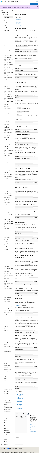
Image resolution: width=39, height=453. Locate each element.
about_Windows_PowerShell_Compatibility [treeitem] (8, 334)
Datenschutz (26, 450)
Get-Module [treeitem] (5, 382)
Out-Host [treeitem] (5, 414)
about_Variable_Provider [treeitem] (8, 322)
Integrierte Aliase (18, 22)
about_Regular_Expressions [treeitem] (8, 244)
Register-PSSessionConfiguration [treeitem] (7, 426)
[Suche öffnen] (33, 1)
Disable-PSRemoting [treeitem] (7, 348)
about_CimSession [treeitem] (7, 46)
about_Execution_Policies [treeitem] (8, 96)
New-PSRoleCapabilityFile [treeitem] (8, 402)
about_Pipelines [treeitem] (6, 217)
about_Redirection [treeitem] (7, 237)
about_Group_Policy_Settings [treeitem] (8, 133)
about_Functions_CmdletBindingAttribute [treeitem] (8, 127)
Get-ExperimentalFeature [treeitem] (7, 374)
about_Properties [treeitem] (7, 230)
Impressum (20, 452)
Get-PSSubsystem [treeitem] (6, 391)
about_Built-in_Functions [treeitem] (8, 33)
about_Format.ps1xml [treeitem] (7, 108)
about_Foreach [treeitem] (6, 106)
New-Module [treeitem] (6, 398)
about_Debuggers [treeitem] (7, 82)
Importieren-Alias (20, 401)
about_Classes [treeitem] (6, 48)
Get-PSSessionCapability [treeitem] (7, 387)
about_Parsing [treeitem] (6, 210)
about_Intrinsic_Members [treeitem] (8, 142)
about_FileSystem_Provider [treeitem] (8, 102)
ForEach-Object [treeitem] (6, 371)
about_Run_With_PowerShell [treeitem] (8, 269)
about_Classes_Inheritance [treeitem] (8, 53)
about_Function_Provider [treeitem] (8, 110)
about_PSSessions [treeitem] (7, 197)
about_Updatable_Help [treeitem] (8, 316)
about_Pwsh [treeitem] (6, 233)
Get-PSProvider (19, 408)
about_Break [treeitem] (6, 32)
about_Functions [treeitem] (7, 111)
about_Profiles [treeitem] (6, 226)
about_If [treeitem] (5, 141)
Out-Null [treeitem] (5, 416)
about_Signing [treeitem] (6, 286)
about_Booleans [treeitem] (6, 30)
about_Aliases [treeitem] (6, 17)
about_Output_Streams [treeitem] (8, 184)
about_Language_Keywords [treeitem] (8, 151)
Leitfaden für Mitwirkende (20, 424)
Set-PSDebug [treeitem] (6, 435)
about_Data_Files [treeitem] (7, 79)
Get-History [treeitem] (5, 378)
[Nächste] (31, 1)
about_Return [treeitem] (6, 266)
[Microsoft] (2, 1)
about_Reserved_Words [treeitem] (8, 264)
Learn (16, 11)
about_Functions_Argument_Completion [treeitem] (8, 124)
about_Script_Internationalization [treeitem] (8, 276)
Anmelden (36, 1)
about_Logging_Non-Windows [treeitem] (7, 159)
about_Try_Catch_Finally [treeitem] (8, 306)
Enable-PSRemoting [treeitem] (7, 356)
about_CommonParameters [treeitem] (8, 70)
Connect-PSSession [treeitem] (7, 342)
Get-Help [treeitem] (5, 376)
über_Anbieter (19, 397)
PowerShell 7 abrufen (33, 4)
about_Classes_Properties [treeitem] (8, 57)
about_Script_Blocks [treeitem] (7, 273)
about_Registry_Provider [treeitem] (8, 241)
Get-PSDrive (19, 407)
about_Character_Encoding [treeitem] (8, 44)
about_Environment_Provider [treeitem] (8, 89)
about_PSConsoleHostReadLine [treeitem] (8, 187)
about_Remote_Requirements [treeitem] (8, 255)
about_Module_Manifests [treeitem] (8, 170)
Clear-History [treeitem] (6, 338)
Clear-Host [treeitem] (5, 340)
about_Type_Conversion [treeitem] (8, 310)
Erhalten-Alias (19, 399)
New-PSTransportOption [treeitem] (7, 411)
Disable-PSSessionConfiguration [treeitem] (7, 351)
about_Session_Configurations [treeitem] (8, 284)
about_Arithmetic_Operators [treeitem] (8, 20)
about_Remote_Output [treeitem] (8, 252)
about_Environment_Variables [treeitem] (8, 92)
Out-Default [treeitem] (5, 413)
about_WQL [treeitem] (6, 328)
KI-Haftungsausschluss (4, 450)
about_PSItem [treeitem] (6, 191)
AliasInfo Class (17, 305)
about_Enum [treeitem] (6, 86)
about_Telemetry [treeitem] (7, 299)
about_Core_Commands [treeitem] (8, 77)
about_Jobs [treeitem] (6, 146)
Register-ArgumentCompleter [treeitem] (7, 423)
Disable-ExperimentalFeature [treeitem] (8, 346)
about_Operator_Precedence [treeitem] (8, 180)
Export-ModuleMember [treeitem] (7, 369)
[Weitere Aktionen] (37, 11)
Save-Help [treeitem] (5, 434)
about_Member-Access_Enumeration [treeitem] (7, 166)
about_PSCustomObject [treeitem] (8, 189)
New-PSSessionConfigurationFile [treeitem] (8, 407)
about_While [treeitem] (6, 330)
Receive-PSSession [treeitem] (6, 420)
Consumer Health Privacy (5, 452)
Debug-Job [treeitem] (5, 344)
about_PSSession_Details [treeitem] (8, 195)
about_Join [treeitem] (6, 148)
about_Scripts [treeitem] (6, 278)
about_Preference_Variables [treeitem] (8, 224)
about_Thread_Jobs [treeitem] (7, 301)
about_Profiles (19, 395)
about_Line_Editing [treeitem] (7, 155)
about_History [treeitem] (6, 139)
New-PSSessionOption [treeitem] (7, 409)
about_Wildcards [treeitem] (7, 332)
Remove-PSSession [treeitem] (7, 432)
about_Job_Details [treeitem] (7, 144)
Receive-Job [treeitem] (5, 418)
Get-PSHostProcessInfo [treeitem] (7, 384)
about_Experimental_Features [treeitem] (8, 99)
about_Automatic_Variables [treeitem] (8, 28)
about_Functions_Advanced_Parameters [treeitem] (8, 120)
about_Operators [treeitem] (7, 183)
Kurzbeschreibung (18, 19)
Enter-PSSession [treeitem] (6, 363)
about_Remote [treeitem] (6, 246)
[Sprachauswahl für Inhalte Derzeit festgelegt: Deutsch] (3, 448)
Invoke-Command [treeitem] (6, 395)
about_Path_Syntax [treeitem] (7, 212)
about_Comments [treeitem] (7, 67)
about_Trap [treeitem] (6, 304)
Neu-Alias (18, 402)
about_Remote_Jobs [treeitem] (7, 251)
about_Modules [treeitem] (6, 172)
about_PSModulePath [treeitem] (7, 193)
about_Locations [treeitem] (7, 157)
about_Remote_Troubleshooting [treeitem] (8, 258)
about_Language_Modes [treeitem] (8, 153)
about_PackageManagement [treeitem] (8, 200)
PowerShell (20, 11)
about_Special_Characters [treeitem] (8, 290)
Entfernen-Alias (19, 404)
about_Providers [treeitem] (6, 231)
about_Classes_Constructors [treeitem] (8, 51)
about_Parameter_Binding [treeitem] (8, 202)
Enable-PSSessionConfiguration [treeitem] (7, 359)
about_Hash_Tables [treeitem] (7, 135)
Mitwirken (20, 450)
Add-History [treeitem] (5, 337)
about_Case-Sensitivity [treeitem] (8, 41)
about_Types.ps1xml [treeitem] (7, 314)
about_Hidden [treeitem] (6, 137)
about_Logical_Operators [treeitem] (8, 163)
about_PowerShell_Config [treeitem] (8, 219)
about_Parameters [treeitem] (7, 205)
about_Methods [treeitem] (6, 168)
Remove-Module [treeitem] (6, 430)
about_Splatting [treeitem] (6, 291)
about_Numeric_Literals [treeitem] (8, 174)
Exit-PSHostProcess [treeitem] (7, 365)
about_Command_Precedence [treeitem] (8, 60)
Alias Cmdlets (18, 23)
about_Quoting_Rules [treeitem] (7, 235)
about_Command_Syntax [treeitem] (8, 62)
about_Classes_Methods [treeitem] (8, 55)
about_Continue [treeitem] (6, 75)
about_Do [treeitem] (6, 84)
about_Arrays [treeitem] (6, 22)
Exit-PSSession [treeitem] (6, 367)
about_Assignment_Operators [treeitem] (8, 25)
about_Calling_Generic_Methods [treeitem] (8, 39)
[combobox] (7, 12)
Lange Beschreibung (19, 20)
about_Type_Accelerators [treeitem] (8, 308)
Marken (25, 452)
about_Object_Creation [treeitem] (8, 176)
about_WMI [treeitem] (6, 326)
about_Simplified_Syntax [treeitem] (8, 288)
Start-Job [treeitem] (5, 441)
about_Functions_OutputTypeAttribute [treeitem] (8, 130)
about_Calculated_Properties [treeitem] (8, 36)
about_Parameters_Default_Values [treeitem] (8, 208)
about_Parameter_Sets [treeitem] (7, 204)
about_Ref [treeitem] (6, 239)
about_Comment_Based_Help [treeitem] (8, 65)
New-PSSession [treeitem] (6, 404)
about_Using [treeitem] (6, 320)
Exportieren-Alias (20, 398)
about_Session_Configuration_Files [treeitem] (8, 281)
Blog (16, 450)
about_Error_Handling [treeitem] (7, 94)
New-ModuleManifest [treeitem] (7, 400)
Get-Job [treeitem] (5, 380)
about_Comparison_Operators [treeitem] (8, 73)
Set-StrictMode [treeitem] (6, 439)
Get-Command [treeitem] (6, 372)
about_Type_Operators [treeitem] (7, 312)
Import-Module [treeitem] (6, 393)
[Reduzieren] (12, 10)
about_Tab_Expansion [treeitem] (7, 297)
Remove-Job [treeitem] (6, 428)
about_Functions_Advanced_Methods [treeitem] (8, 117)
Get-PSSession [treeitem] (6, 385)
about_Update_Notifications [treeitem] (8, 318)
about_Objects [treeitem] (6, 178)
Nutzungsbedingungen (14, 452)
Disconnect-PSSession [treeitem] (7, 353)
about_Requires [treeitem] (6, 262)
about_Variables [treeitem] (6, 324)
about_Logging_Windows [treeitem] (8, 162)
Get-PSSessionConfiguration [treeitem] (8, 389)
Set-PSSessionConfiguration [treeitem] (8, 437)
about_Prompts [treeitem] (6, 228)
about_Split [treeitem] (6, 293)
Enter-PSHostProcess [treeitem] (7, 361)
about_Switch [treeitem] (6, 295)
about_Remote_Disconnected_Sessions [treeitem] (8, 249)
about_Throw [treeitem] (6, 303)
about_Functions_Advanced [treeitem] (8, 114)
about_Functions (20, 394)
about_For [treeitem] (6, 104)
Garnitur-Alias (19, 405)
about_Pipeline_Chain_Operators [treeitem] (8, 215)
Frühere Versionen (12, 450)
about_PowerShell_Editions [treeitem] (8, 221)
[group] (26, 79)
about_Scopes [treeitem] (6, 271)
